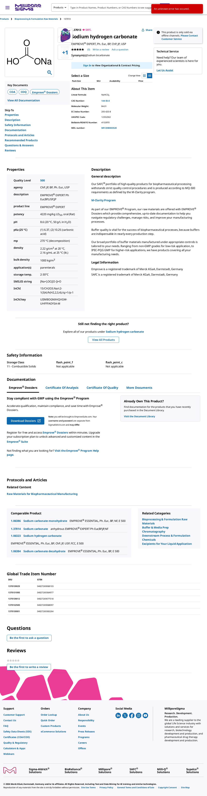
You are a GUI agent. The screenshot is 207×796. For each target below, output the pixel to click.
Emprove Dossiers (45, 92)
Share (147, 30)
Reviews (10, 150)
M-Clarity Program (103, 200)
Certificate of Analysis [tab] (62, 388)
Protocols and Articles (19, 135)
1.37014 (16, 529)
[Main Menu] (7, 7)
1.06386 (16, 521)
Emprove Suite (17, 442)
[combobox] (110, 7)
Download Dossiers (26, 421)
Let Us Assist (165, 70)
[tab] (7, 19)
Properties (12, 115)
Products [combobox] (58, 7)
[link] (20, 715)
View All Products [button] (103, 340)
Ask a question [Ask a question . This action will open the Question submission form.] (120, 49)
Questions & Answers (19, 145)
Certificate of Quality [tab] (102, 388)
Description (12, 120)
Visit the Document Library (139, 416)
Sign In (87, 65)
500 (42, 180)
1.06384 (16, 551)
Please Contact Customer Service (179, 37)
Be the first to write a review (30, 667)
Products (4, 18)
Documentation (15, 130)
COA (12, 92)
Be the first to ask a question (29, 638)
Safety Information (18, 125)
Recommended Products (21, 140)
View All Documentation (23, 100)
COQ (24, 92)
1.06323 (16, 536)
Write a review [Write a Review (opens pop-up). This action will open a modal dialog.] (101, 49)
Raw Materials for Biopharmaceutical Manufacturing (42, 494)
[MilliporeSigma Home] (28, 7)
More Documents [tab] (139, 388)
